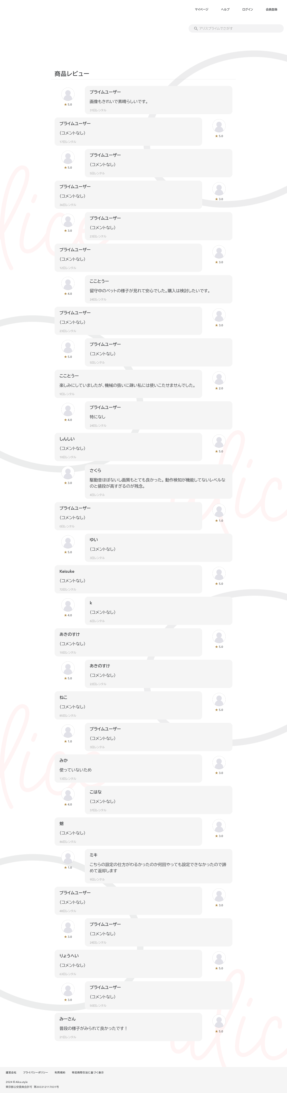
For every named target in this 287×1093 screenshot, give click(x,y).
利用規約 (60, 1072)
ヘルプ (225, 10)
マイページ (201, 10)
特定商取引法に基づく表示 (88, 1072)
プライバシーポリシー (35, 1072)
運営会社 (11, 1072)
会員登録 (271, 10)
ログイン (247, 10)
